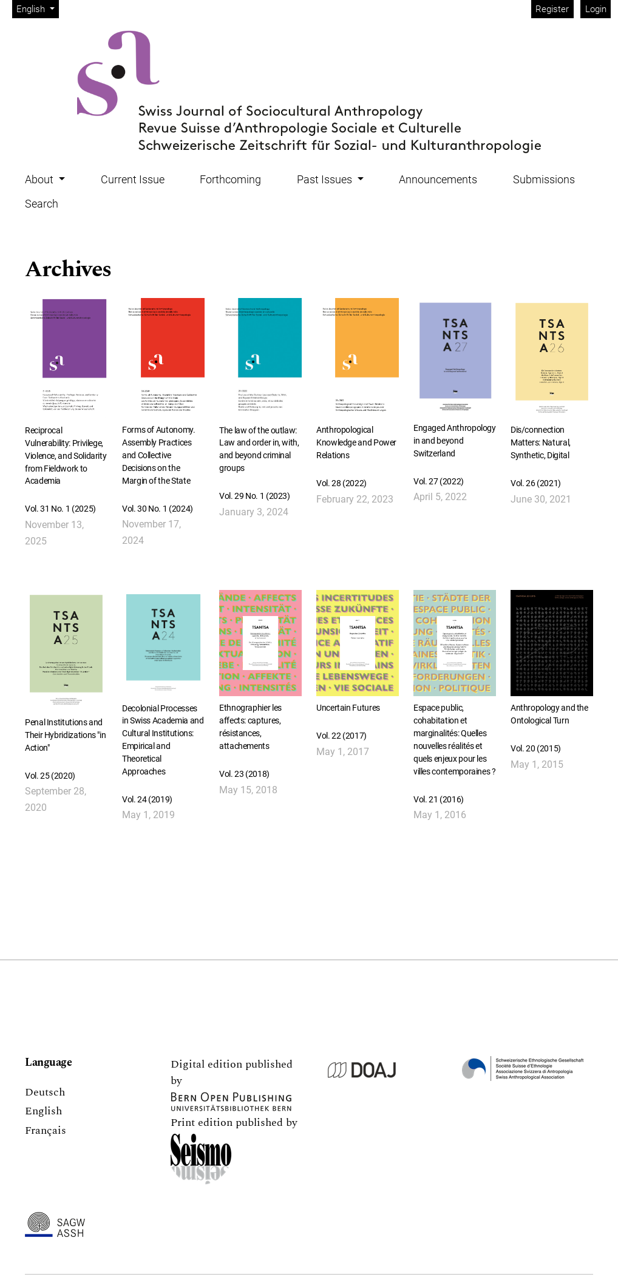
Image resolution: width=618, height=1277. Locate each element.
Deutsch (45, 1092)
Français (45, 1130)
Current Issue (133, 179)
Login (595, 9)
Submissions (544, 179)
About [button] (40, 179)
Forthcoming (230, 179)
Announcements (438, 179)
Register (552, 9)
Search (41, 203)
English (37, 8)
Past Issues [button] (326, 179)
